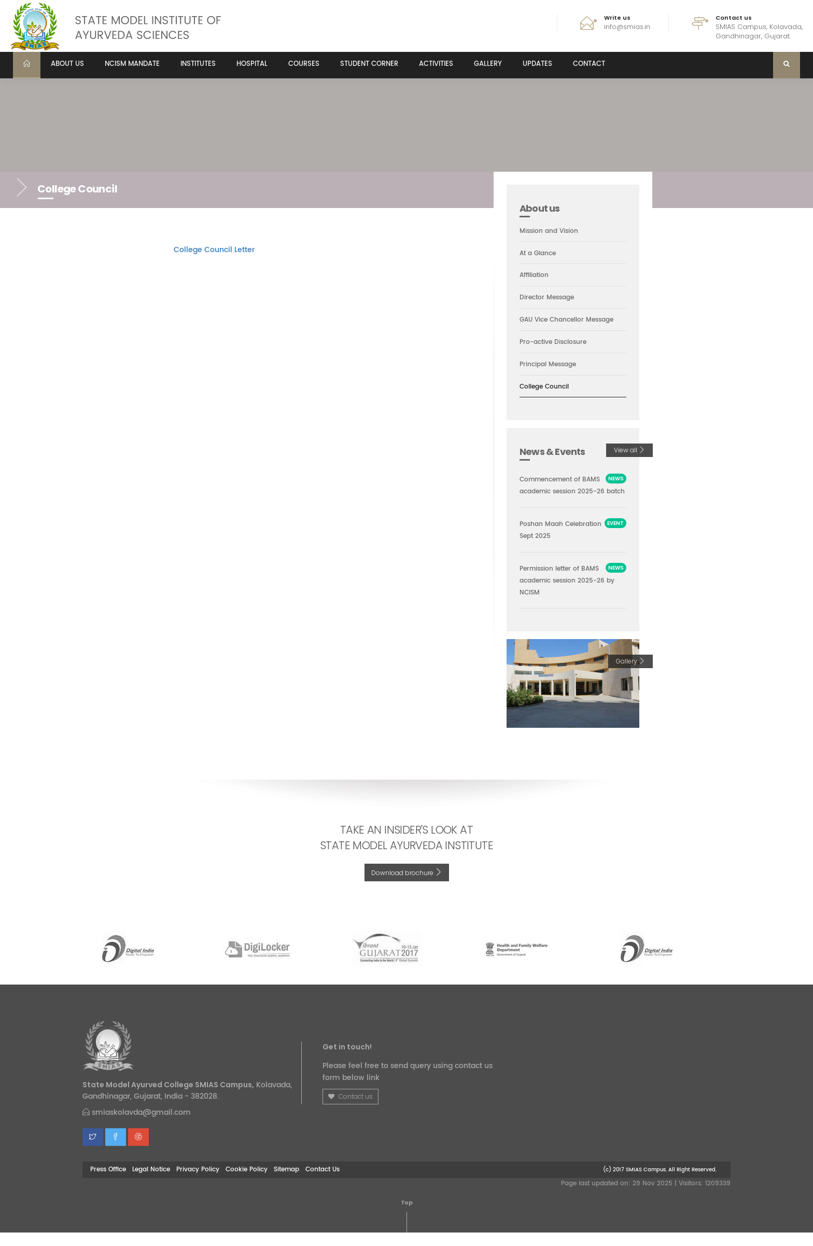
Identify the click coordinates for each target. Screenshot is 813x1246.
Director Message (549, 298)
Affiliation (535, 276)
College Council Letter (214, 250)
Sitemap (286, 1183)
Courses (303, 64)
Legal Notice (151, 1183)
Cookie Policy (247, 1183)
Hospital (252, 64)
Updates (537, 64)
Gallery (488, 64)
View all (629, 451)
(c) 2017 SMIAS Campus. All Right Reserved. (660, 1183)
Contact (589, 64)
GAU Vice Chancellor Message (571, 320)
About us (67, 64)
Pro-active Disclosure (556, 343)
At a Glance (539, 253)
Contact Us (322, 1183)
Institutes (198, 64)
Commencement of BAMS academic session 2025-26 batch (572, 492)
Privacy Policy (197, 1183)
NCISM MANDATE (132, 64)
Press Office (108, 1183)
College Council (546, 387)
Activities (436, 64)
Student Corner (369, 64)
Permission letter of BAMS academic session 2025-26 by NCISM (572, 593)
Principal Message (550, 365)
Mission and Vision (550, 231)
